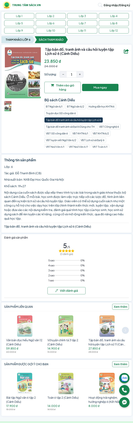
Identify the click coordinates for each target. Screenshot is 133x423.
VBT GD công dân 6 (57, 133)
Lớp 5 (19, 23)
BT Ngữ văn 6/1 (54, 106)
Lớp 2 (50, 16)
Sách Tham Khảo (51, 39)
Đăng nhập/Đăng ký (117, 5)
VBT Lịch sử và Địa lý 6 (92, 140)
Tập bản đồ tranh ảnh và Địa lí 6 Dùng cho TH (70, 126)
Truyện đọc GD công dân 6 (61, 113)
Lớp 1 (19, 16)
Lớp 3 (82, 16)
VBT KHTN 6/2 (101, 133)
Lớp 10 (51, 30)
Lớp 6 (50, 23)
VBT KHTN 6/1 (80, 133)
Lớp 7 (82, 23)
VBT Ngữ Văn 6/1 (55, 146)
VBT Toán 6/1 (100, 146)
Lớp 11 (82, 30)
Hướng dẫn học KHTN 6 (101, 106)
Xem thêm (120, 306)
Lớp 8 (113, 23)
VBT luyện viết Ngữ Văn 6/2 (61, 140)
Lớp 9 (19, 30)
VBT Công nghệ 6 (109, 126)
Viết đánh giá (66, 290)
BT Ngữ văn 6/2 (75, 106)
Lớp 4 (114, 16)
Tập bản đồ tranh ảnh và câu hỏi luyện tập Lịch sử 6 (73, 119)
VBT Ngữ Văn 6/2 (78, 146)
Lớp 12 (114, 30)
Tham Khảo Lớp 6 (18, 39)
